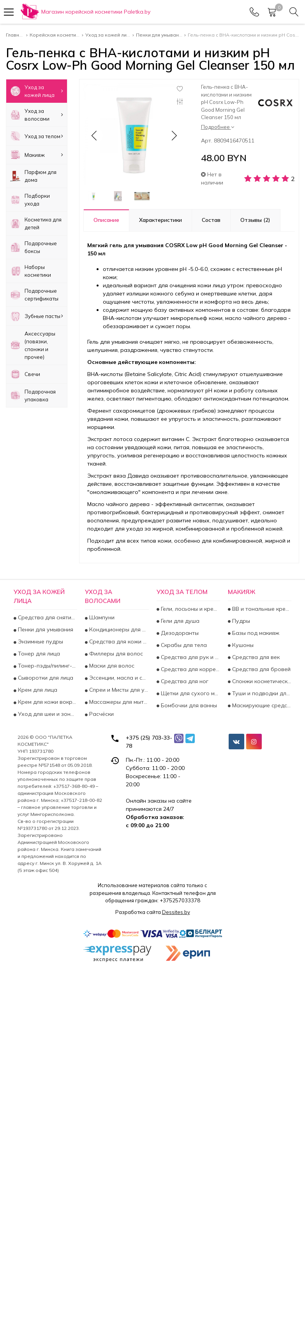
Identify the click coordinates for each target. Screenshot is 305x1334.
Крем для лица (36, 689)
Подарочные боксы (33, 247)
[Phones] (254, 12)
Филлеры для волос (115, 653)
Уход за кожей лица (36, 91)
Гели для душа (179, 620)
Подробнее (217, 127)
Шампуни (101, 617)
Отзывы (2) (255, 219)
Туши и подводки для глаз (261, 693)
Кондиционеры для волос (118, 629)
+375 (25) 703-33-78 (149, 741)
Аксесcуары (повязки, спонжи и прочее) (32, 345)
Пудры (240, 620)
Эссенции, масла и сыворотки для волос (118, 677)
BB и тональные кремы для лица (261, 608)
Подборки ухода (30, 200)
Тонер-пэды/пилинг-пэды (46, 665)
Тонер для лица (38, 653)
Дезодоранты (179, 632)
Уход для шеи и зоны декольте (46, 713)
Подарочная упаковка (33, 395)
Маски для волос (111, 665)
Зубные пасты (36, 316)
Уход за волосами (36, 115)
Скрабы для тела (183, 645)
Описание (106, 219)
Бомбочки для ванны (188, 705)
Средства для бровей (261, 669)
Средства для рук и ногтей (189, 657)
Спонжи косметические (261, 681)
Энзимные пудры (39, 641)
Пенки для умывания (44, 629)
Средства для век (255, 657)
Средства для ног (183, 681)
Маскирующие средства (261, 705)
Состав (211, 219)
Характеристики (160, 219)
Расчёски (101, 713)
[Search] (294, 12)
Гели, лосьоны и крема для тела (189, 608)
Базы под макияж (255, 632)
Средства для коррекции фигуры (189, 669)
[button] (174, 135)
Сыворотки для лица (44, 677)
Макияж (36, 154)
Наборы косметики (30, 271)
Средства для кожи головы (118, 641)
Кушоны (242, 645)
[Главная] (84, 12)
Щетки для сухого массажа (189, 693)
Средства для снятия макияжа (46, 617)
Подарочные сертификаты (34, 295)
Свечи (25, 374)
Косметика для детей (36, 223)
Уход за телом (36, 136)
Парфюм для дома (33, 176)
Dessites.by (176, 912)
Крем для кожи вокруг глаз (46, 701)
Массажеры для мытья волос (118, 701)
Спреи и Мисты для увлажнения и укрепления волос (118, 689)
